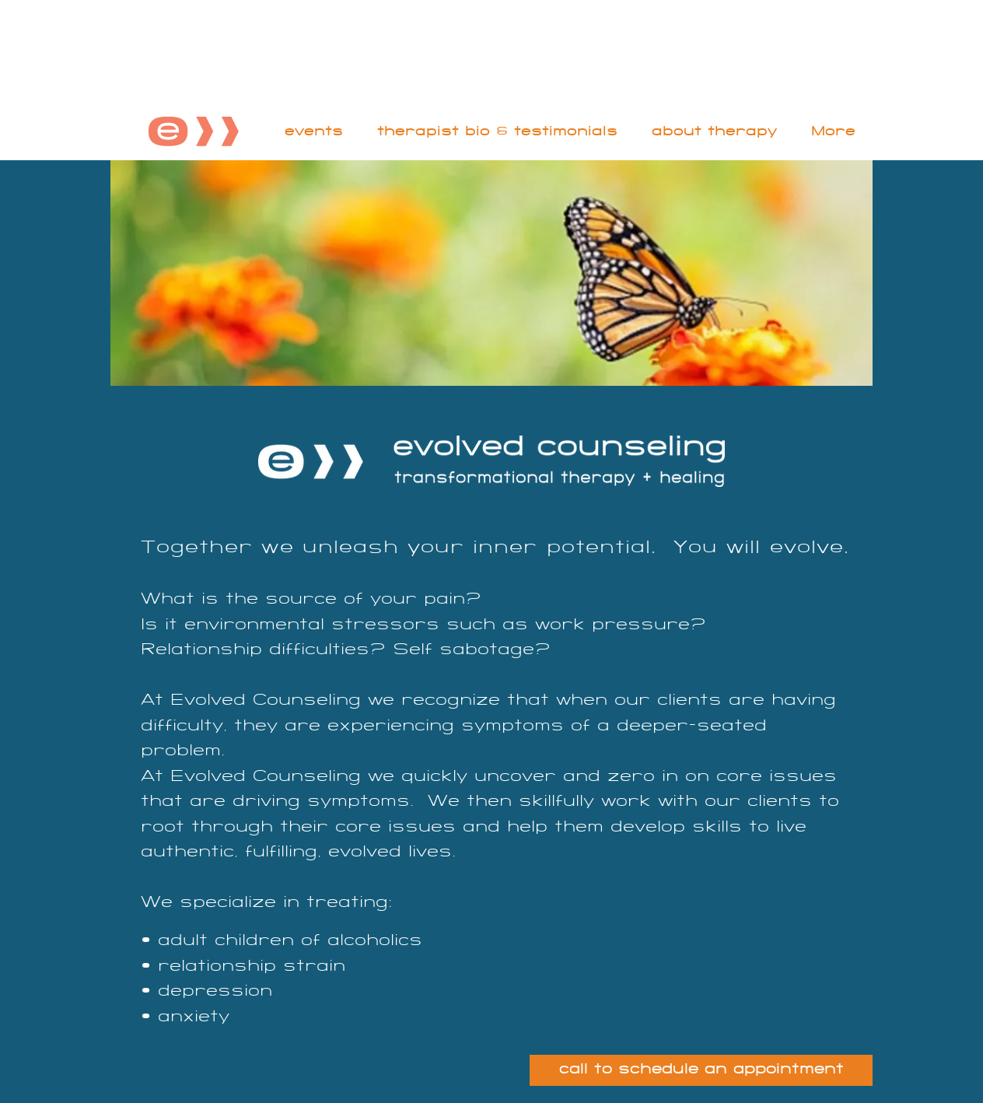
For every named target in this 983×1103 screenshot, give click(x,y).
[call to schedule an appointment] (701, 1070)
